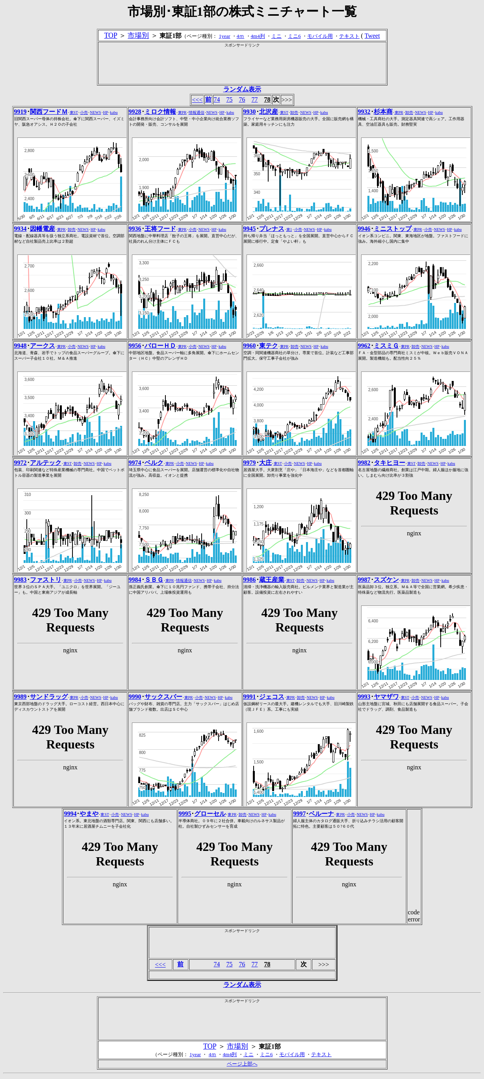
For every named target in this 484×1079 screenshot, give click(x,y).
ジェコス (271, 696)
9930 (249, 111)
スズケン (386, 579)
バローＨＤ (160, 345)
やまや (89, 813)
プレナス (271, 228)
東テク (268, 345)
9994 (70, 813)
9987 (364, 579)
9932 (364, 111)
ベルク (154, 462)
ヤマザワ (386, 696)
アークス (42, 345)
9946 (364, 228)
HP (105, 112)
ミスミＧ (386, 345)
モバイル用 (320, 36)
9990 (135, 696)
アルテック (45, 462)
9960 (249, 345)
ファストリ (45, 579)
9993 (364, 696)
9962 (364, 345)
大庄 (265, 462)
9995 (184, 813)
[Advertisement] (242, 66)
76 (242, 99)
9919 (20, 111)
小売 (84, 112)
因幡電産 (42, 228)
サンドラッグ (49, 696)
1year (224, 36)
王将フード (160, 228)
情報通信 (196, 112)
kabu (113, 112)
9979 (249, 462)
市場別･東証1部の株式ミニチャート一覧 (242, 11)
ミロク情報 (160, 111)
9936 (135, 228)
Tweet (372, 35)
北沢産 (268, 111)
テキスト (349, 36)
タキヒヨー (389, 462)
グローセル (210, 813)
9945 (249, 228)
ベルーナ (321, 813)
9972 (20, 462)
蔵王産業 (271, 579)
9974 (135, 462)
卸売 (294, 112)
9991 (249, 696)
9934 (20, 228)
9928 (135, 111)
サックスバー (163, 696)
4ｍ (241, 36)
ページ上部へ (242, 1064)
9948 (20, 345)
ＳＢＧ (154, 579)
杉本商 (383, 111)
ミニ (276, 36)
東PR (182, 112)
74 (217, 99)
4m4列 (258, 36)
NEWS (95, 112)
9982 (364, 462)
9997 (299, 813)
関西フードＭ (49, 111)
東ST (74, 112)
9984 (135, 579)
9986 (249, 579)
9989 (20, 696)
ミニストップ (393, 228)
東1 (289, 229)
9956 (135, 345)
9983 (20, 579)
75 (229, 99)
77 (255, 99)
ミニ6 (294, 36)
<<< (197, 100)
